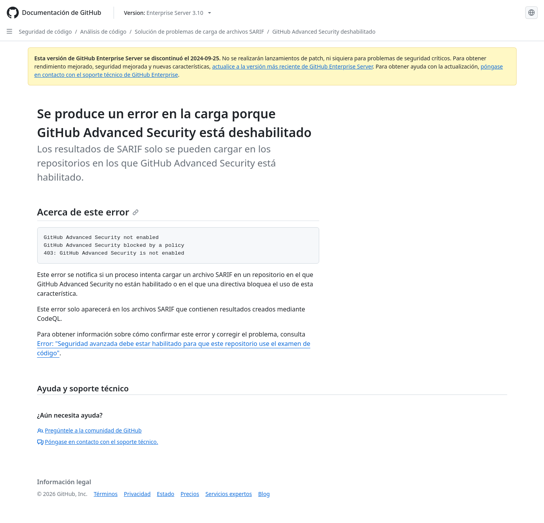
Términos (105, 494)
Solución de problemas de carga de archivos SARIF (199, 31)
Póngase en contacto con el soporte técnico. (97, 441)
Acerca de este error (88, 211)
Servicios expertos (228, 494)
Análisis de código (103, 31)
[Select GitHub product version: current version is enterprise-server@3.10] (167, 13)
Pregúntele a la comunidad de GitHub (89, 430)
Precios (190, 494)
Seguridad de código (45, 31)
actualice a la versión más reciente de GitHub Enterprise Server (292, 66)
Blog (264, 494)
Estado (165, 494)
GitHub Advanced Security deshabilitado (324, 31)
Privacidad (137, 494)
